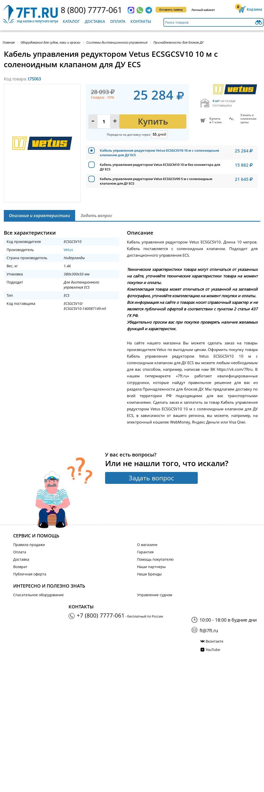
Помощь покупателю (155, 559)
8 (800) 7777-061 (91, 9)
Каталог (71, 21)
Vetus (68, 249)
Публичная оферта (29, 574)
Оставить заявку (171, 9)
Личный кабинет (203, 10)
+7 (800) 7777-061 (101, 615)
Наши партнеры (151, 566)
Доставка (95, 21)
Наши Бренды (149, 574)
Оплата (117, 21)
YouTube (213, 650)
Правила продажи (29, 544)
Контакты (140, 21)
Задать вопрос (151, 477)
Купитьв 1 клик (215, 120)
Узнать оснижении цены (248, 118)
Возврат (20, 566)
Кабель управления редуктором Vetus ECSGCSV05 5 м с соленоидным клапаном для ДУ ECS (156, 181)
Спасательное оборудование (38, 594)
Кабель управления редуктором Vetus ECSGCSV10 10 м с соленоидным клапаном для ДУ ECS (159, 152)
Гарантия (145, 552)
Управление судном (154, 594)
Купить (153, 121)
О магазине (147, 544)
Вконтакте (214, 641)
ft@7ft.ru (209, 630)
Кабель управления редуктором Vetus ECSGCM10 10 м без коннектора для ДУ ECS (160, 166)
